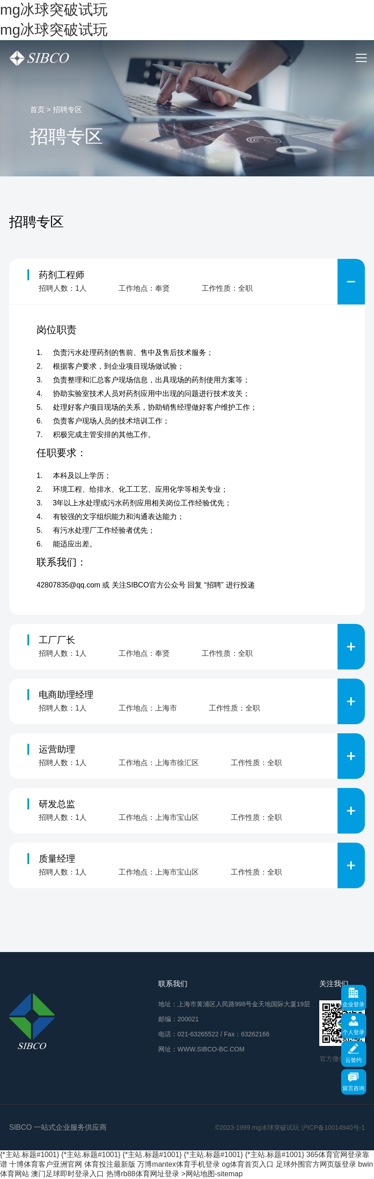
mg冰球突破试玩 (54, 9)
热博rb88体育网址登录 (142, 1174)
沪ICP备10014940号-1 (333, 1127)
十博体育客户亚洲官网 (45, 1164)
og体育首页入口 (248, 1164)
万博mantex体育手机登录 (178, 1164)
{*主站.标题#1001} (29, 1154)
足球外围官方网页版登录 (316, 1164)
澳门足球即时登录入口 (67, 1174)
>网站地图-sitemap (212, 1174)
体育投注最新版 (109, 1164)
